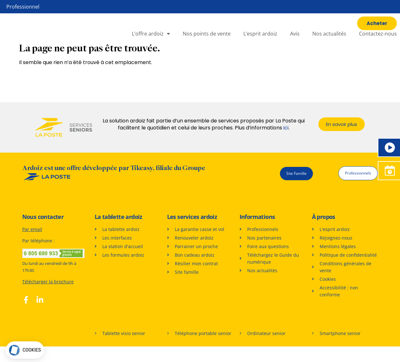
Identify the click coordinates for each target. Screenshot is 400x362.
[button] (25, 350)
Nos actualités (329, 41)
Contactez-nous (378, 41)
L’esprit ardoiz (260, 41)
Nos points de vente (207, 41)
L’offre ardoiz (151, 41)
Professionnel (22, 6)
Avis (295, 41)
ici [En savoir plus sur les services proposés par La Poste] (285, 143)
